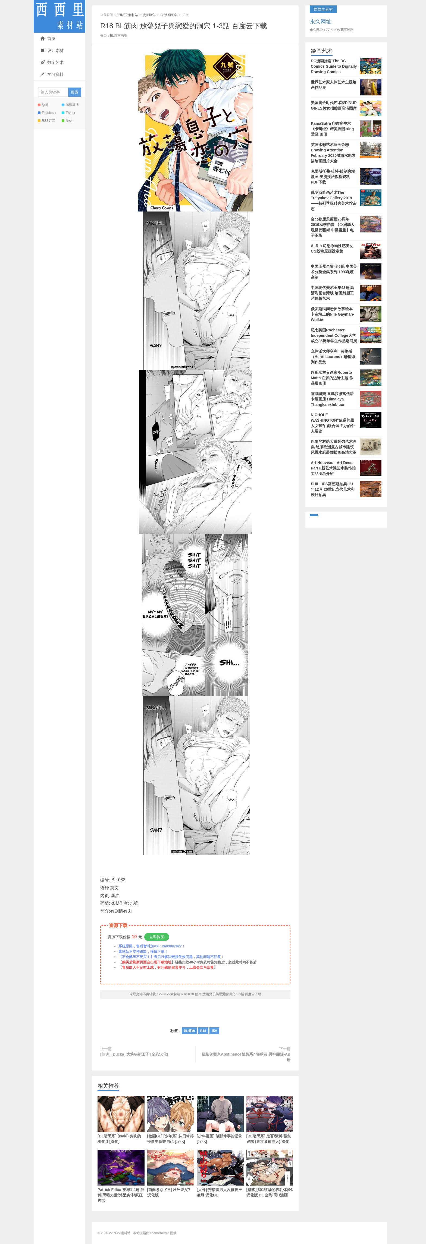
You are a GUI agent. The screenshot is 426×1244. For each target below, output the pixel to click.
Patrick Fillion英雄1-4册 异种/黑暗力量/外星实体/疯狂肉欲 (121, 1176)
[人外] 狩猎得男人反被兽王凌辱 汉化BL (220, 1173)
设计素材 (52, 50)
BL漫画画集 (169, 15)
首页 (47, 38)
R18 (203, 1031)
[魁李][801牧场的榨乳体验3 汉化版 (269, 1173)
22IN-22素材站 (59, 16)
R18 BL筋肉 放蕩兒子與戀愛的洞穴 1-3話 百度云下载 (183, 26)
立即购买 (156, 937)
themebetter (159, 1233)
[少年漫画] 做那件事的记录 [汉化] (220, 1120)
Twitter (68, 113)
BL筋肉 (189, 1031)
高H (214, 1031)
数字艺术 (52, 62)
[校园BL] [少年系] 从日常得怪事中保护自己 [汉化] (170, 1120)
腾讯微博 (70, 105)
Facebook (47, 113)
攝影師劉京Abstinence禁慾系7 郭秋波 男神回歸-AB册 (246, 1057)
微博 (43, 105)
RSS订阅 (46, 121)
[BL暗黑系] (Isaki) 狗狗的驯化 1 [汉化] (121, 1120)
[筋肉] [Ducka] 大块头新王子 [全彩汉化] (134, 1054)
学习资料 (52, 74)
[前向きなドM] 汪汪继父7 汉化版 (170, 1173)
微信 (67, 121)
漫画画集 (149, 15)
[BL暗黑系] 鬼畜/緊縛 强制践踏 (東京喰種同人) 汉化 (269, 1120)
